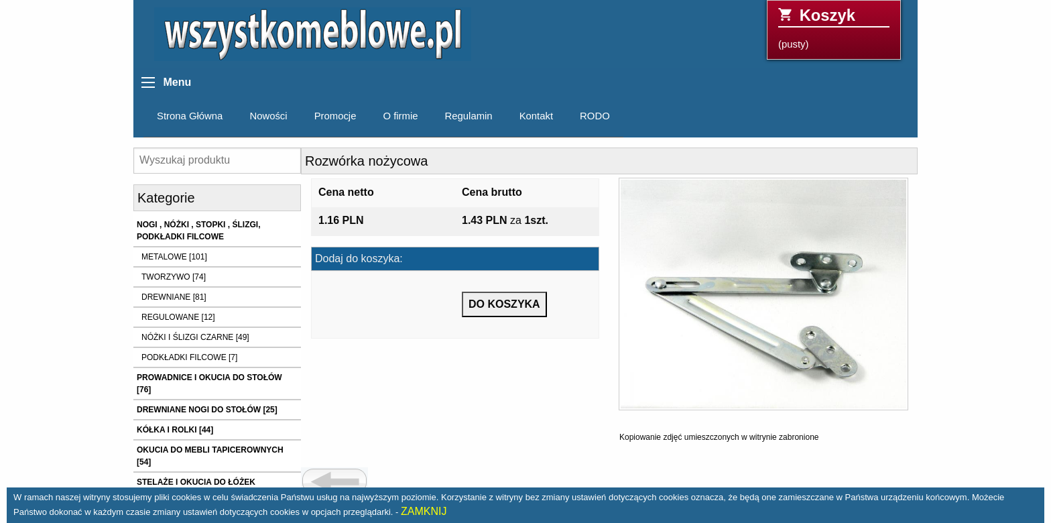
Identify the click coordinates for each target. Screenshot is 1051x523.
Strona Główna (190, 116)
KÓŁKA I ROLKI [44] (175, 429)
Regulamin (469, 116)
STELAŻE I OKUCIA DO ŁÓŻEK (196, 482)
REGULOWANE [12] (178, 317)
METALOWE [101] (174, 257)
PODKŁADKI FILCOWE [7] (189, 357)
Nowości (268, 116)
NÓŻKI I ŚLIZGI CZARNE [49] (195, 337)
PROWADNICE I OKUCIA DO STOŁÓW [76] (209, 383)
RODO (595, 116)
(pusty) (833, 28)
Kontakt (536, 116)
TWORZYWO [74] (173, 277)
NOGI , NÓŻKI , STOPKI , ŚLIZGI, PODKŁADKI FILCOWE (198, 230)
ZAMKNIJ (423, 511)
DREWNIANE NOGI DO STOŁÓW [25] (207, 409)
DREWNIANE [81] (173, 297)
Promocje (335, 116)
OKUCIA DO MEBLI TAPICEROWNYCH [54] (210, 456)
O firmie (400, 116)
